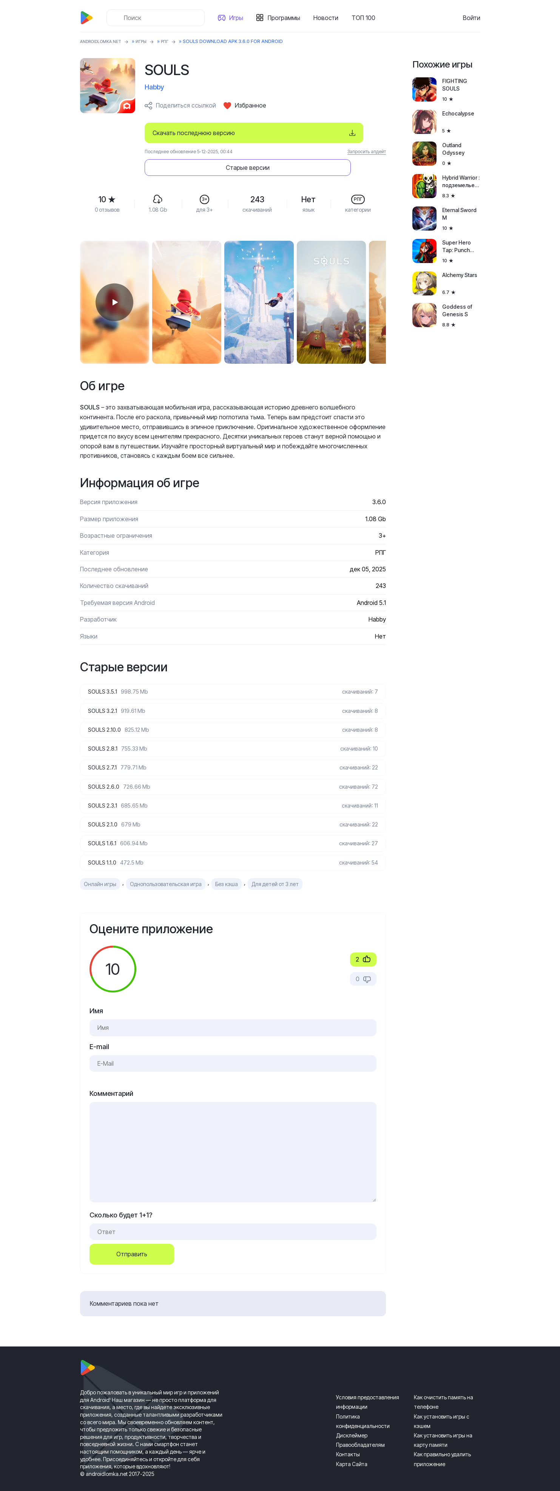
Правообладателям (360, 1432)
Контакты (348, 1441)
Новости (328, 18)
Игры (239, 18)
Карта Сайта (351, 1451)
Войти (471, 18)
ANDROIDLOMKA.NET (104, 41)
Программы (286, 18)
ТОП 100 (366, 18)
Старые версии (340, 133)
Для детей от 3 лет (275, 871)
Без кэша (226, 871)
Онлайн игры (100, 871)
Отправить (131, 1241)
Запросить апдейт (366, 151)
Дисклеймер (351, 1422)
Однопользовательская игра (166, 871)
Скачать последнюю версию (194, 133)
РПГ (174, 41)
